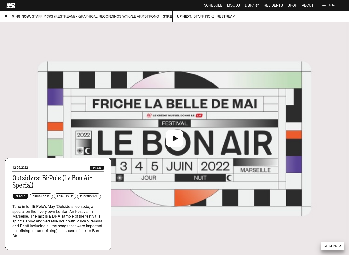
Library (252, 5)
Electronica (89, 196)
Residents (273, 5)
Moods (233, 5)
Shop (292, 5)
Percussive (65, 196)
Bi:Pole (20, 196)
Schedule (213, 5)
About (308, 5)
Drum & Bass (41, 196)
